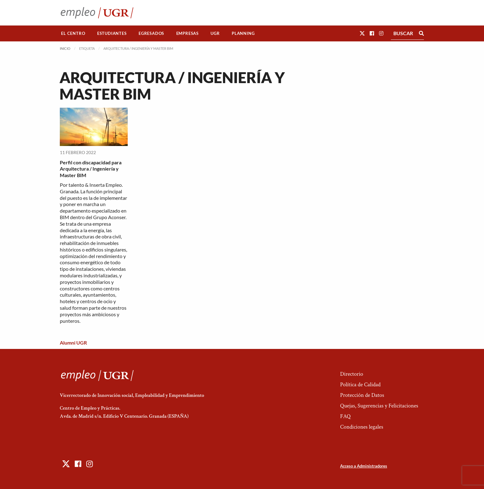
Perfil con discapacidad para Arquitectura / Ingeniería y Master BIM (90, 168)
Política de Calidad (360, 384)
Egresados (151, 33)
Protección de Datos (362, 395)
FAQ (345, 416)
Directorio (351, 374)
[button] (362, 33)
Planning (243, 33)
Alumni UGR (73, 343)
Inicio (65, 48)
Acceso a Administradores (363, 465)
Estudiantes (112, 33)
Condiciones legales (361, 426)
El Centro (73, 33)
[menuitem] (73, 33)
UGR (215, 33)
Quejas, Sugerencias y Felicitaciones (379, 405)
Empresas (187, 33)
